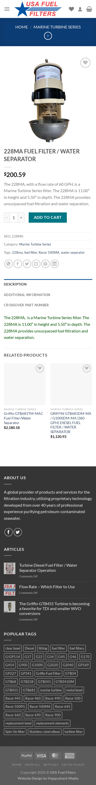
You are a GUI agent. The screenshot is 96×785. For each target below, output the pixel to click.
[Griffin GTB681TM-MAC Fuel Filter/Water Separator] (25, 384)
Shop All (32, 765)
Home (21, 26)
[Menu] (7, 9)
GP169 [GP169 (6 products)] (83, 665)
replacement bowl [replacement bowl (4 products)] (18, 723)
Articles (50, 765)
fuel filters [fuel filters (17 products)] (77, 648)
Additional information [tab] (27, 295)
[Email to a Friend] (36, 264)
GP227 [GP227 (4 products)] (10, 673)
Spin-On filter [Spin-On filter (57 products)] (15, 732)
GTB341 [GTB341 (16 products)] (44, 682)
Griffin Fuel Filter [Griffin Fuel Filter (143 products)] (48, 673)
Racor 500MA (49, 252)
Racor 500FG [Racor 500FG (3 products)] (15, 706)
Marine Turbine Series (57, 26)
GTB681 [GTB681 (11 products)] (29, 690)
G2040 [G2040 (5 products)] (68, 665)
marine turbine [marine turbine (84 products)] (51, 690)
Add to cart (48, 217)
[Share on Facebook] (18, 264)
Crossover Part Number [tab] (26, 305)
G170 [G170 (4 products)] (85, 657)
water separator (73, 252)
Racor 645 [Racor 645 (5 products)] (62, 706)
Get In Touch (72, 765)
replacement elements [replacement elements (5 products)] (52, 723)
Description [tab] (15, 284)
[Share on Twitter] (27, 264)
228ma (17, 252)
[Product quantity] (14, 217)
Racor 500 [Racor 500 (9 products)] (73, 698)
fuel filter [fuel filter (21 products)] (58, 648)
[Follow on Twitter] (18, 532)
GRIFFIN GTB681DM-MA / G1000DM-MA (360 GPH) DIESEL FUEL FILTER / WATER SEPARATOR (70, 422)
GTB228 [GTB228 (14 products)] (27, 682)
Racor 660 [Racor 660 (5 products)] (13, 715)
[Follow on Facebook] (8, 532)
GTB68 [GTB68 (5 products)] (10, 682)
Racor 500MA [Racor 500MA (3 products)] (40, 706)
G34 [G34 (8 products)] (50, 657)
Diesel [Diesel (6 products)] (29, 648)
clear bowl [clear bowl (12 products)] (12, 648)
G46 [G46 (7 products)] (73, 657)
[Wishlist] (71, 9)
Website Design (30, 778)
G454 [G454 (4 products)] (9, 665)
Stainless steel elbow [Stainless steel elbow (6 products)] (44, 732)
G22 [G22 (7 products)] (39, 657)
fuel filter (30, 252)
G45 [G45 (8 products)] (61, 657)
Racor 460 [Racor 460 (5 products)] (33, 698)
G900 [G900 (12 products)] (23, 665)
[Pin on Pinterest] (45, 264)
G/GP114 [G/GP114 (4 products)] (12, 657)
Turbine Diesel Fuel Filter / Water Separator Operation (48, 567)
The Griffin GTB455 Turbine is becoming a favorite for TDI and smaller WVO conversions (54, 608)
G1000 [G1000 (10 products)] (37, 665)
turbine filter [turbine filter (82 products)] (74, 732)
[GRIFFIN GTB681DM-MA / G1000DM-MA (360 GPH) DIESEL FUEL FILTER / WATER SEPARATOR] (71, 384)
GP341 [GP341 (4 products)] (26, 673)
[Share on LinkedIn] (54, 264)
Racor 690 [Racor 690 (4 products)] (33, 715)
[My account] (80, 9)
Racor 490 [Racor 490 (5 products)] (53, 698)
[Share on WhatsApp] (8, 264)
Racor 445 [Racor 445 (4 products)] (13, 698)
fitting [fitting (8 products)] (43, 648)
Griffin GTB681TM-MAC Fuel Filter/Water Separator (23, 418)
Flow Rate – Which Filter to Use (47, 586)
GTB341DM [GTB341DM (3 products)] (65, 682)
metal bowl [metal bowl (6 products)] (74, 690)
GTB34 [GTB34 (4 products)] (70, 673)
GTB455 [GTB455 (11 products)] (11, 690)
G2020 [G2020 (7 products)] (52, 665)
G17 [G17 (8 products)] (28, 657)
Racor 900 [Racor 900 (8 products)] (53, 715)
